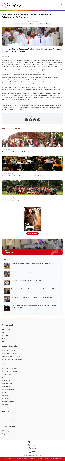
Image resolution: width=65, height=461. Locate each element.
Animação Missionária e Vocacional (12, 359)
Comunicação (6, 407)
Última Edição (6, 431)
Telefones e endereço (8, 419)
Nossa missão (6, 332)
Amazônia (5, 377)
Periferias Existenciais (8, 389)
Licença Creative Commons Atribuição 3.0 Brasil (26, 458)
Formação (5, 404)
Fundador (5, 335)
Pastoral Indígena (7, 383)
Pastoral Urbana (6, 386)
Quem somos (6, 329)
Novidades (16, 24)
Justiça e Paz (5, 398)
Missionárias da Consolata (44, 24)
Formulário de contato (8, 416)
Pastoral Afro (6, 380)
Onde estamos (6, 341)
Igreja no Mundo (7, 374)
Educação (5, 395)
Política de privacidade (29, 455)
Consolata (5, 338)
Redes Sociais (6, 422)
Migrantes (5, 392)
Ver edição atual (32, 233)
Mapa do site (38, 455)
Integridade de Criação (8, 401)
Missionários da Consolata (28, 24)
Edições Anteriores (7, 434)
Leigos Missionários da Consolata (11, 356)
